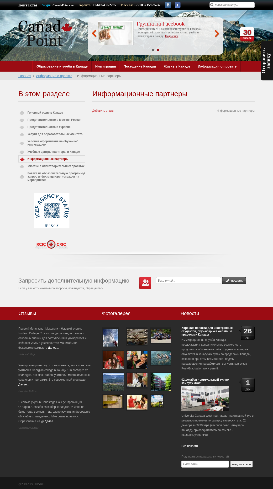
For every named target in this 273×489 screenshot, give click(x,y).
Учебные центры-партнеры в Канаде (53, 151)
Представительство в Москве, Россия (54, 119)
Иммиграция (105, 66)
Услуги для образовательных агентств (55, 134)
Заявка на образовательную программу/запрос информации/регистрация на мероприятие (56, 177)
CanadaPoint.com (63, 5)
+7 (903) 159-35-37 (147, 5)
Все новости (189, 446)
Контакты (27, 5)
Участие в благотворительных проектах (55, 166)
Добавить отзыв (103, 110)
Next (217, 34)
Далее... (53, 347)
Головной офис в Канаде (45, 112)
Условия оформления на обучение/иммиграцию (52, 143)
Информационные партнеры (47, 159)
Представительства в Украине (48, 127)
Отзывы (27, 313)
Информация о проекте (217, 66)
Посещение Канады (140, 66)
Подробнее (171, 36)
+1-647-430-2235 (104, 5)
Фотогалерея (116, 313)
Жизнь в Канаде (177, 66)
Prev (94, 34)
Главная (24, 76)
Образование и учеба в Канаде (62, 66)
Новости (190, 313)
